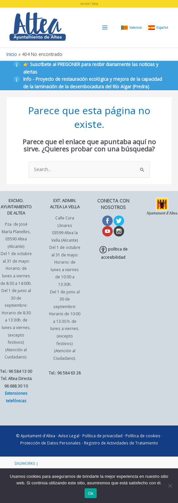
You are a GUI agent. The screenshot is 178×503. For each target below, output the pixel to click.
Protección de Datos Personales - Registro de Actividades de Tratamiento (89, 442)
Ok (90, 493)
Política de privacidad (102, 435)
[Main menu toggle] (105, 27)
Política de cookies (142, 435)
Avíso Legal (68, 435)
